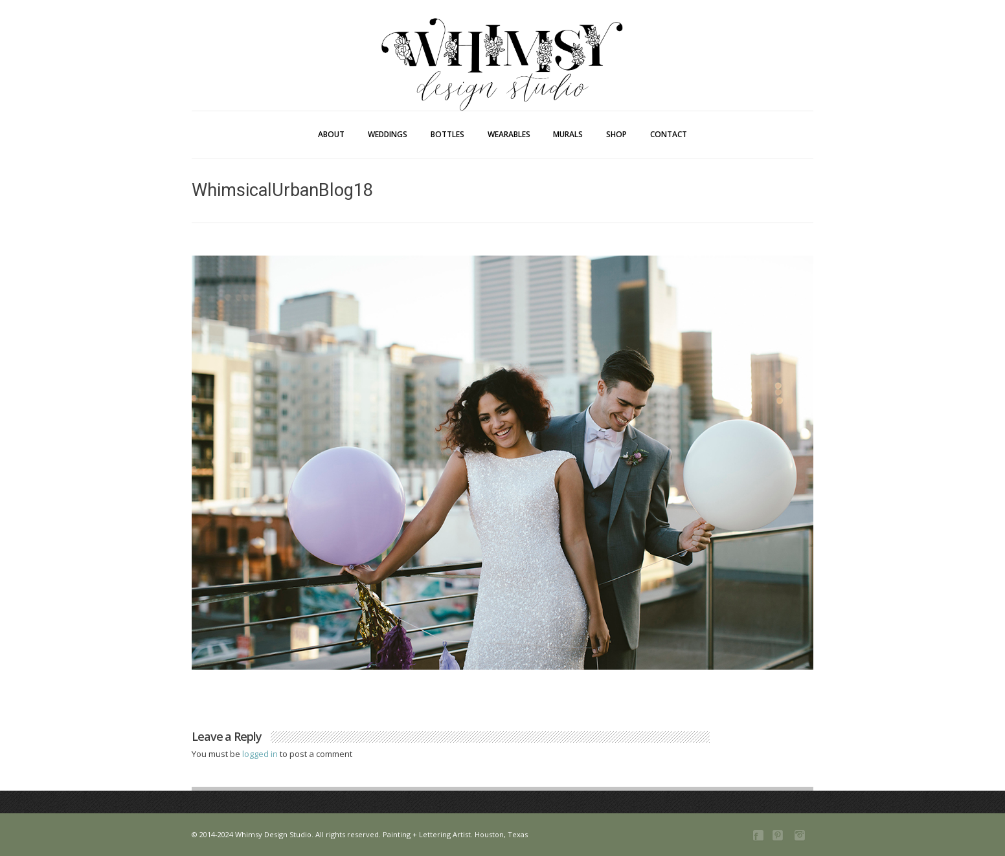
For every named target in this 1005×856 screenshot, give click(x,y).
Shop (616, 134)
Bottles (447, 134)
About (331, 134)
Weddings (387, 134)
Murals (568, 134)
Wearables (509, 134)
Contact (668, 134)
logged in (261, 754)
